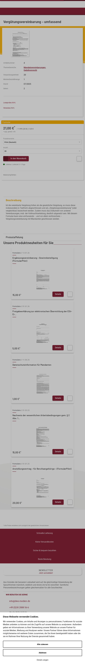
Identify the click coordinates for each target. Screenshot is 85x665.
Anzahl (5, 147)
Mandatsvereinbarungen (35, 67)
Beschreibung (43, 200)
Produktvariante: (8, 138)
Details (58, 294)
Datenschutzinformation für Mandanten (31, 365)
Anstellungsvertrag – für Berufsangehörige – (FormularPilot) (41, 469)
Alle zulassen (42, 644)
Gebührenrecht (30, 70)
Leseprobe (9, 102)
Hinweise (8, 108)
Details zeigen (42, 660)
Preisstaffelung (43, 237)
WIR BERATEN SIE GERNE (43, 595)
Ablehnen (42, 652)
